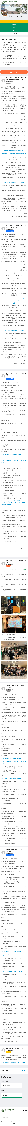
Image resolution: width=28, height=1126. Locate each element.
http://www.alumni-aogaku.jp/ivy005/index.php (13, 1062)
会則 (14, 27)
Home (14, 21)
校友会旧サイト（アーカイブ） (10, 1095)
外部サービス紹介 (7, 1085)
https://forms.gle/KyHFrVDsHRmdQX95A (11, 778)
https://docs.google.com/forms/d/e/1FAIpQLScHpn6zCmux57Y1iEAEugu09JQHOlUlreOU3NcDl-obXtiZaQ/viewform (13, 502)
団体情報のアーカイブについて (14, 1048)
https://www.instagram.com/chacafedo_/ (11, 454)
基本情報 (14, 24)
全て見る (24, 1070)
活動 (14, 30)
